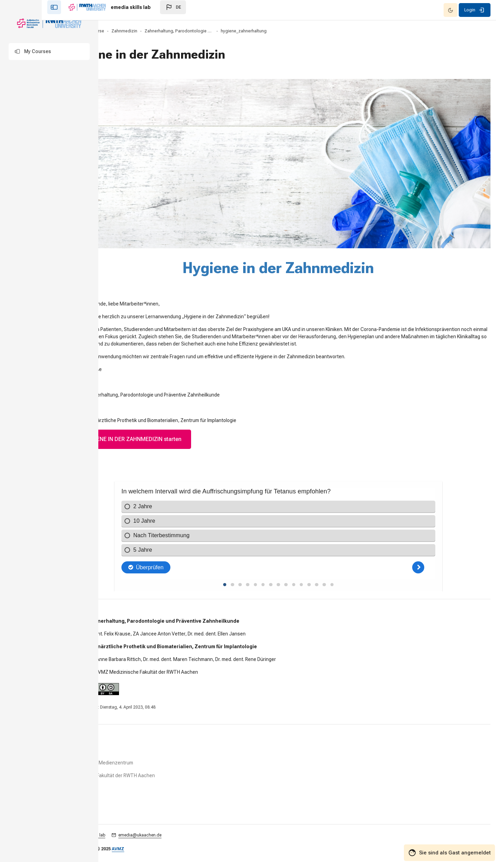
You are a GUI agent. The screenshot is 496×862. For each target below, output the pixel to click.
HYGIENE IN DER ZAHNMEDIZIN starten (188, 427)
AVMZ (177, 846)
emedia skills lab (149, 832)
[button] (49, 51)
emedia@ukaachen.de (199, 832)
